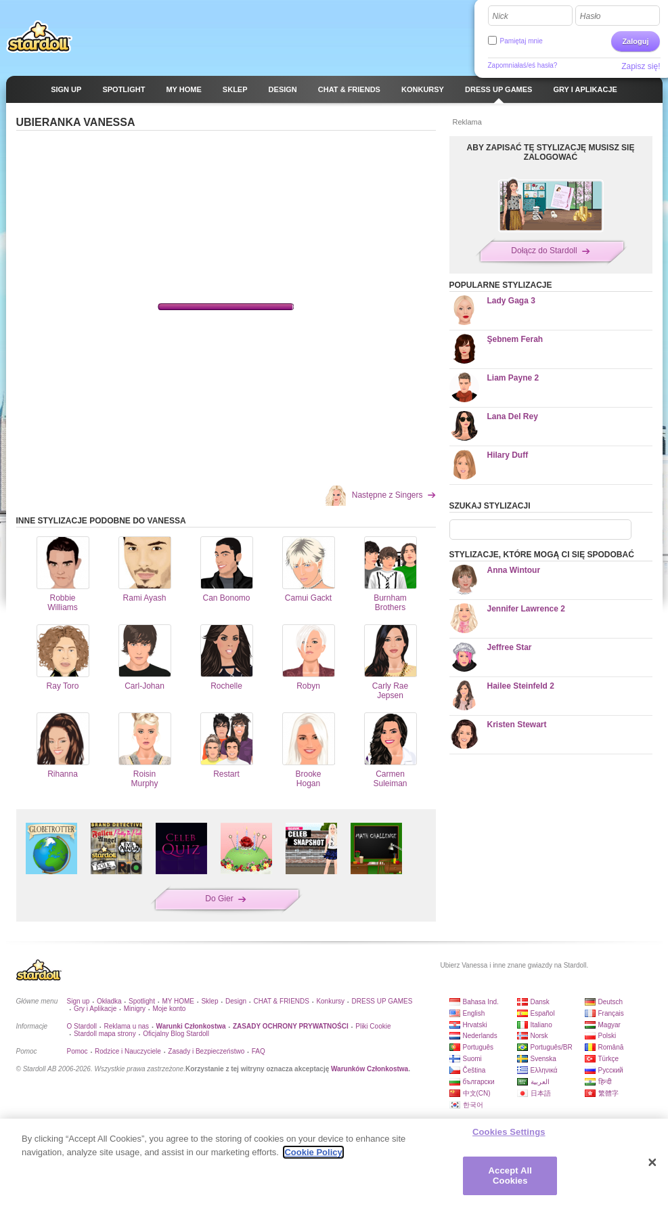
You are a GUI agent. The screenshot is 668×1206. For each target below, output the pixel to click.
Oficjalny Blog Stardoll (176, 1033)
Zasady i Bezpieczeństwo (206, 1051)
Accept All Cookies (510, 1175)
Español (543, 1013)
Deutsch (610, 1002)
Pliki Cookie (373, 1026)
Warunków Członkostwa (369, 1069)
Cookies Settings (508, 1132)
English (474, 1013)
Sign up (78, 1001)
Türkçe (608, 1058)
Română (611, 1047)
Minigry (135, 1008)
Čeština (474, 1070)
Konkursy (330, 1001)
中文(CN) (477, 1093)
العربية (540, 1081)
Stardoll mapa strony (105, 1033)
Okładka (109, 1001)
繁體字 (608, 1093)
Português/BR (552, 1047)
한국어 (473, 1104)
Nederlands (480, 1035)
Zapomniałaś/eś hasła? (523, 65)
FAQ (258, 1051)
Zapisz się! (640, 66)
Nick (500, 16)
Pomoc (77, 1051)
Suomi (472, 1058)
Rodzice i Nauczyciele (128, 1051)
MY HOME (178, 1001)
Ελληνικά (544, 1070)
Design (235, 1001)
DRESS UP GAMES (382, 1001)
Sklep (209, 1001)
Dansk (540, 1002)
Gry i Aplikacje (95, 1008)
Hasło (590, 16)
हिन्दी (605, 1081)
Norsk (539, 1035)
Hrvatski (475, 1025)
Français (611, 1013)
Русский (610, 1070)
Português (478, 1047)
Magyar (609, 1025)
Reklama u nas (126, 1026)
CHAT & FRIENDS (281, 1001)
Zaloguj (635, 41)
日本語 (541, 1093)
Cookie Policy (313, 1152)
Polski (607, 1035)
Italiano (541, 1025)
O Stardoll (82, 1026)
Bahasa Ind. (481, 1002)
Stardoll (39, 36)
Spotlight (142, 1001)
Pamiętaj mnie (521, 41)
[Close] (652, 1163)
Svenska (543, 1058)
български (479, 1081)
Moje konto (168, 1008)
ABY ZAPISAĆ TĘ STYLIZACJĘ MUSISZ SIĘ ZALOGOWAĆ (551, 152)
